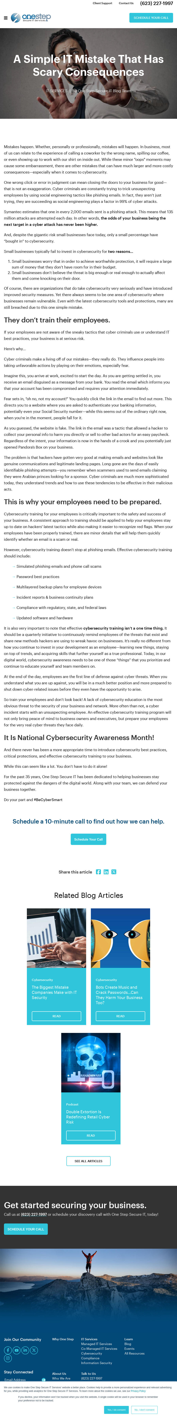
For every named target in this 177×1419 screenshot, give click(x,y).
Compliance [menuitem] (90, 1358)
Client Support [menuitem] (102, 3)
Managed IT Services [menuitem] (96, 1344)
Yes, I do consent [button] (116, 1409)
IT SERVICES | (59, 90)
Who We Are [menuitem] (61, 1378)
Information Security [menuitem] (96, 1363)
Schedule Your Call (151, 17)
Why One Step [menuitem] (63, 1339)
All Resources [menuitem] (134, 1353)
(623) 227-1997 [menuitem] (156, 3)
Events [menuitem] (129, 1348)
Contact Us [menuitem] (126, 3)
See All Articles (88, 1161)
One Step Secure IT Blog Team (104, 90)
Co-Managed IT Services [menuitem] (99, 1348)
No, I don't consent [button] (144, 1409)
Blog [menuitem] (127, 1344)
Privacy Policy (138, 1391)
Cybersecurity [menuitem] (91, 1353)
